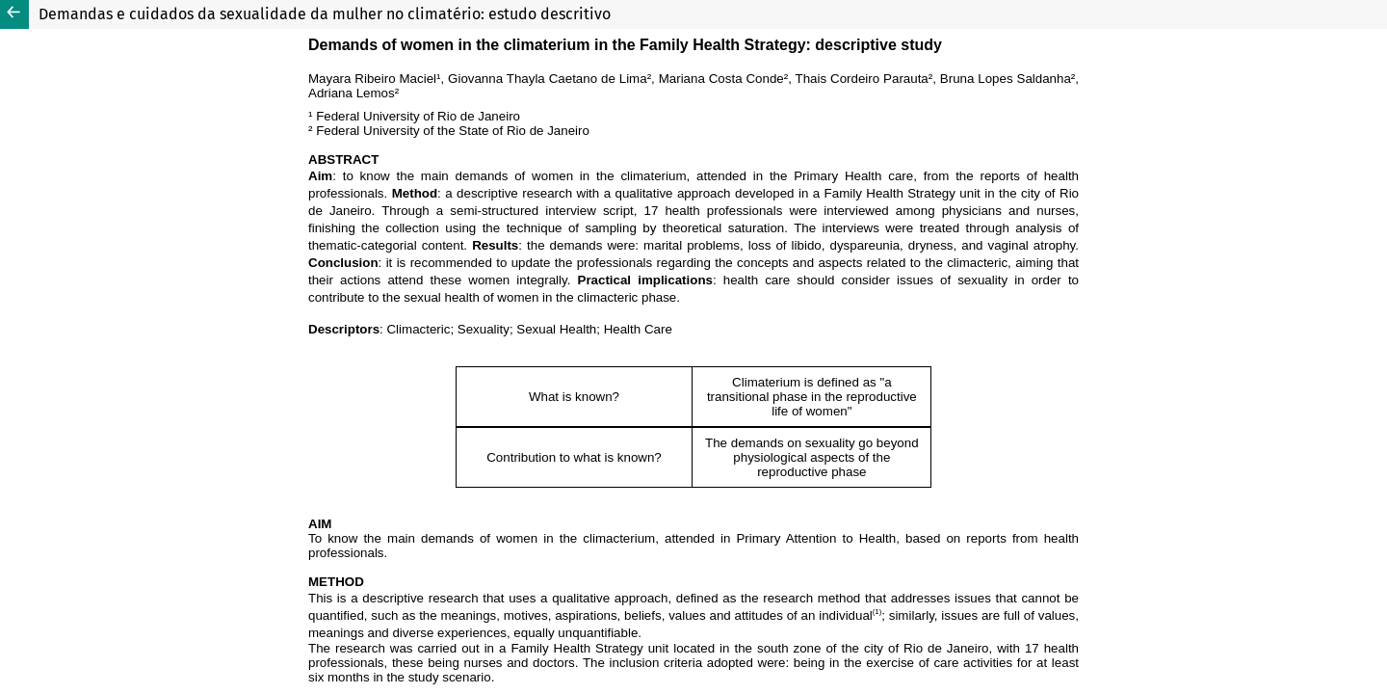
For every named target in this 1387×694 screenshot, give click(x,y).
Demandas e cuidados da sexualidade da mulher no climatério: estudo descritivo (325, 14)
